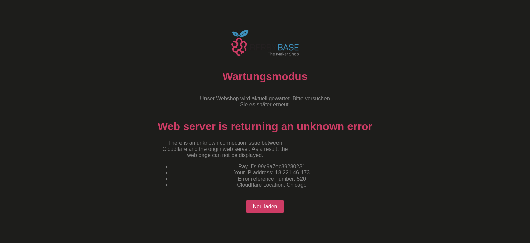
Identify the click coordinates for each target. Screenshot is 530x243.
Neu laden (265, 206)
